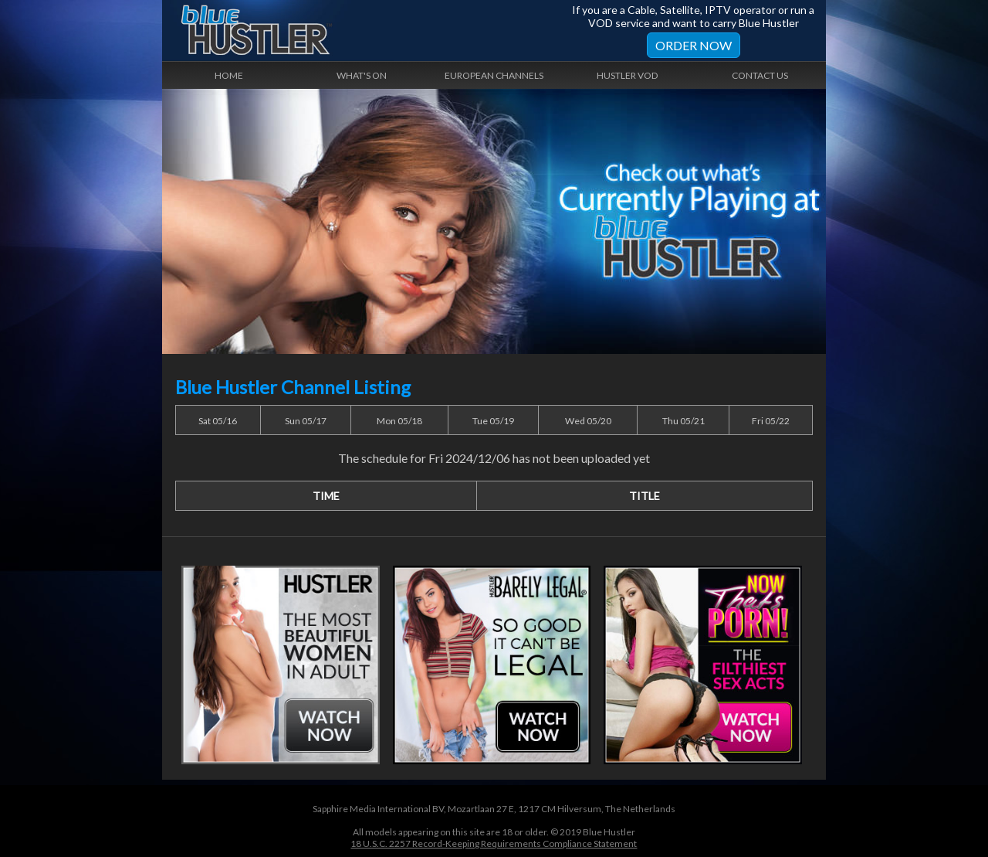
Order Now (693, 45)
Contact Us (760, 75)
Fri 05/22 (771, 421)
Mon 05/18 (399, 421)
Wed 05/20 (588, 421)
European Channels (494, 75)
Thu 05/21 (683, 421)
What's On (362, 75)
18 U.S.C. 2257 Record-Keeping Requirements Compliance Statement (493, 843)
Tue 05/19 (493, 421)
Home (229, 75)
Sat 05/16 (217, 421)
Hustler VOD (627, 75)
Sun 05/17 (306, 421)
